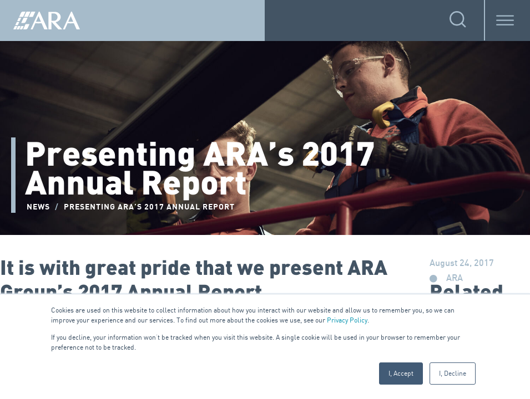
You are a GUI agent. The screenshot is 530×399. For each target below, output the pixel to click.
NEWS (38, 207)
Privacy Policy (347, 320)
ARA (454, 278)
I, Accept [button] (400, 373)
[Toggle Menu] (505, 20)
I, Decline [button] (452, 373)
